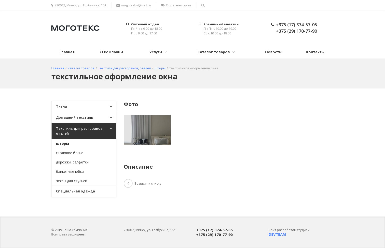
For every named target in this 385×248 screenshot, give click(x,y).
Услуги (155, 51)
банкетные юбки (70, 171)
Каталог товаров (214, 51)
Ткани (61, 106)
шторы (62, 143)
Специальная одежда (75, 191)
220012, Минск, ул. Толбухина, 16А (78, 5)
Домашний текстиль (74, 117)
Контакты (315, 51)
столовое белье (69, 152)
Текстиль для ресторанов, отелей (80, 131)
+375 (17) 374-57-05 (296, 25)
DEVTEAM (277, 234)
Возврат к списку (142, 183)
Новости (273, 51)
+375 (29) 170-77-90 (296, 31)
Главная (67, 51)
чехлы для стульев (71, 180)
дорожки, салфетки (72, 162)
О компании (111, 51)
